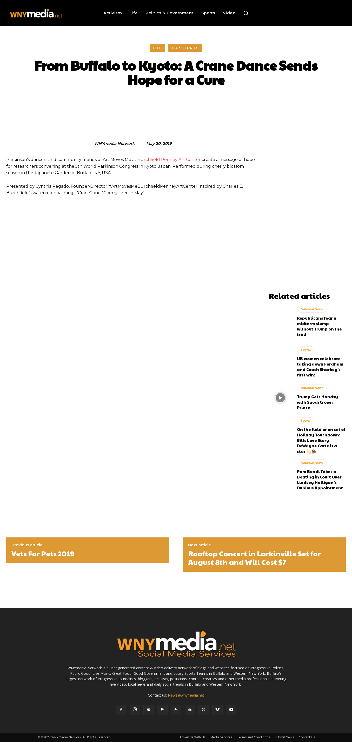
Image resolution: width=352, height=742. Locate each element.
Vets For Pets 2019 (42, 553)
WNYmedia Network (114, 143)
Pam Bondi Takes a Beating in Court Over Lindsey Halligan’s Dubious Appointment (320, 479)
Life (157, 48)
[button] (246, 13)
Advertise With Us (192, 737)
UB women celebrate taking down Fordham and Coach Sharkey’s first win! (320, 366)
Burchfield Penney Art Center (169, 159)
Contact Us (307, 737)
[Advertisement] (307, 211)
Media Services (221, 737)
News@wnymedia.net (186, 695)
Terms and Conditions (253, 737)
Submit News (284, 737)
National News (311, 309)
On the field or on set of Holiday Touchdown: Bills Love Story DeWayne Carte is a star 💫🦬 (321, 440)
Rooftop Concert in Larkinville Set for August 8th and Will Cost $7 (254, 557)
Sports (305, 350)
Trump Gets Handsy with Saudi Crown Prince (317, 402)
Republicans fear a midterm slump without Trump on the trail (319, 326)
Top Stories (185, 48)
